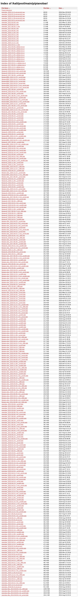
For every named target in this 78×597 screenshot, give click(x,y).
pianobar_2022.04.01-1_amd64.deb (13, 566)
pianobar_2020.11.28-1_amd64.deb (13, 534)
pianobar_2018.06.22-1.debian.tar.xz (13, 57)
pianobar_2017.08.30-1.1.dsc (11, 26)
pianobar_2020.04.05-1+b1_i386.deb (13, 556)
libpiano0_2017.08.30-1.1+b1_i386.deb (14, 211)
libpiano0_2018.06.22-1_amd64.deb (13, 170)
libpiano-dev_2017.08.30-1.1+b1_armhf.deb (15, 272)
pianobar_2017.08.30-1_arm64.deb (13, 416)
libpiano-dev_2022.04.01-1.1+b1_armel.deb (15, 229)
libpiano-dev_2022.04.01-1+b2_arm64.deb (15, 262)
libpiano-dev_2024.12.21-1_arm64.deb (14, 282)
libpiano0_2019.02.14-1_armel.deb (12, 120)
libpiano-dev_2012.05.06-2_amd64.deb (14, 361)
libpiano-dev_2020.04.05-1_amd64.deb (14, 327)
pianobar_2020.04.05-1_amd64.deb (13, 510)
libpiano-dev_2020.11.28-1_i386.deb (13, 392)
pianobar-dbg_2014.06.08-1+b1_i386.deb (15, 589)
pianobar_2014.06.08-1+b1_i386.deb (13, 428)
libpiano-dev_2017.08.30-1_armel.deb (13, 177)
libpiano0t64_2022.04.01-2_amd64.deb (14, 130)
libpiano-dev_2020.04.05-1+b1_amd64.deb (15, 353)
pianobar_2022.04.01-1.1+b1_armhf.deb (14, 473)
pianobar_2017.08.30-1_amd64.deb (13, 432)
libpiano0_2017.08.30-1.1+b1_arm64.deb (14, 95)
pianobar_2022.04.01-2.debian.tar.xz (13, 69)
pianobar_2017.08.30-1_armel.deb (12, 424)
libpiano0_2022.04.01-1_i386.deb (12, 254)
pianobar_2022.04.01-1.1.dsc (11, 45)
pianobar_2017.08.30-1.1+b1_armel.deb (14, 430)
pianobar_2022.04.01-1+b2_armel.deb (14, 479)
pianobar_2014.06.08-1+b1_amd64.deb (14, 418)
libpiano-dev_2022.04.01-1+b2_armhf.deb (15, 225)
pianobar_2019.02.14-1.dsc (10, 36)
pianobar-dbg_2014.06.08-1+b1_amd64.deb (15, 591)
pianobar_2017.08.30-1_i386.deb (12, 451)
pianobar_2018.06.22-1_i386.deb (12, 518)
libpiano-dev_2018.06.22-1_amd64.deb (14, 319)
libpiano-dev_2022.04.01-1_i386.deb (13, 396)
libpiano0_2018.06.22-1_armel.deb (12, 116)
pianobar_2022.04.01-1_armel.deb (12, 524)
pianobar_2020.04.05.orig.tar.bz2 (12, 554)
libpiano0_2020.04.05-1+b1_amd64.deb (14, 205)
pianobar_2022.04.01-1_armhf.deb (12, 522)
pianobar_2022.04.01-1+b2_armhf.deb (14, 469)
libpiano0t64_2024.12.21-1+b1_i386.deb (14, 191)
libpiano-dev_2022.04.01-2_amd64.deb (14, 260)
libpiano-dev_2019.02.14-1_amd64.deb (14, 323)
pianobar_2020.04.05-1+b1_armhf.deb (14, 457)
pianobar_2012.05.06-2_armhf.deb (12, 404)
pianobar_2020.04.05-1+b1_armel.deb (14, 465)
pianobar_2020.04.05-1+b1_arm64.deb (14, 477)
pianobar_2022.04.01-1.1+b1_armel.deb (14, 485)
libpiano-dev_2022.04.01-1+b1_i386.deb (14, 398)
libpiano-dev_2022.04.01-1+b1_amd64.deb (15, 380)
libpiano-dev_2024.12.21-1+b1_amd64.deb (15, 304)
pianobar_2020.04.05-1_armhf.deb (12, 453)
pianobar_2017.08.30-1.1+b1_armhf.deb (14, 426)
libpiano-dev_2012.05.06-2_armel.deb (13, 292)
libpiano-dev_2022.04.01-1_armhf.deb (13, 345)
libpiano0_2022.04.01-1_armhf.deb (12, 185)
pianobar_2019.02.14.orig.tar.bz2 (12, 546)
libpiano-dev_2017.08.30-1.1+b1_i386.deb (15, 306)
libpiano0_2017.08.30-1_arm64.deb (13, 75)
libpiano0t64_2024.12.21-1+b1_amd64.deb (15, 144)
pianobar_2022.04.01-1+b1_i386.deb (13, 583)
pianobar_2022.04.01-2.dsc (10, 40)
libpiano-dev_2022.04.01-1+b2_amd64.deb (15, 266)
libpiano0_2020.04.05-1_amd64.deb (13, 187)
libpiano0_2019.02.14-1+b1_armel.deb (14, 126)
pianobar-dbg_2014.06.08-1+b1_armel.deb (15, 595)
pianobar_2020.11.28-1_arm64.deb (13, 497)
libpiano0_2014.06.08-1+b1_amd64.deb (14, 369)
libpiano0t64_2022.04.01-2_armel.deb (13, 83)
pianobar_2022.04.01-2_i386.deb (12, 560)
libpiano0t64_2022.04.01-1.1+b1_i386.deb (15, 175)
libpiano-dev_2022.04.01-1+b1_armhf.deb (15, 357)
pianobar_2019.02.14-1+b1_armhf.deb (14, 445)
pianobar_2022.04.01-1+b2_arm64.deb (14, 493)
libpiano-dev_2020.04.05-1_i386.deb (13, 384)
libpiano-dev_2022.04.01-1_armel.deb (13, 341)
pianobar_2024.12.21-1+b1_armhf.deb (14, 491)
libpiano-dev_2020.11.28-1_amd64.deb (14, 365)
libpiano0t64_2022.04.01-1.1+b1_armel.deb (15, 87)
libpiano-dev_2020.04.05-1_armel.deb (13, 300)
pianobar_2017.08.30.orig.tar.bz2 (12, 514)
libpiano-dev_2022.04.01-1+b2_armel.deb (15, 223)
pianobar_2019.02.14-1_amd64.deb (13, 495)
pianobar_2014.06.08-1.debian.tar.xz (13, 49)
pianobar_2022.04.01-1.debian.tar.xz (13, 61)
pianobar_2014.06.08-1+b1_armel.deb (14, 414)
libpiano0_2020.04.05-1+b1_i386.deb (13, 235)
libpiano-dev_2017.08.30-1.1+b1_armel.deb (15, 197)
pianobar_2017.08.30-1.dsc (10, 28)
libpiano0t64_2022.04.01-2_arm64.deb (14, 97)
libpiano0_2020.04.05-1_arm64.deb (13, 146)
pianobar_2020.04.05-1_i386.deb (12, 550)
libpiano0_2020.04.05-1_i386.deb (12, 217)
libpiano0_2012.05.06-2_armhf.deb (12, 114)
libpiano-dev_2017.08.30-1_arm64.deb (14, 241)
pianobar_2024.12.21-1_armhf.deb (12, 489)
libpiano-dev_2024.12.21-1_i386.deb (13, 349)
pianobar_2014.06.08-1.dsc (10, 30)
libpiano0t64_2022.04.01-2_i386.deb (13, 166)
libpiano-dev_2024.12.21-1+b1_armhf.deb (15, 248)
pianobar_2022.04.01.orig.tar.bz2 (12, 581)
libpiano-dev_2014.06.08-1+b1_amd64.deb (15, 400)
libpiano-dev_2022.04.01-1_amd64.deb (14, 371)
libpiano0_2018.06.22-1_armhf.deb (12, 108)
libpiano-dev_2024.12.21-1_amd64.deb (14, 274)
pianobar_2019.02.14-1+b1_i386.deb (13, 540)
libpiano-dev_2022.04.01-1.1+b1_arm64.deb (15, 280)
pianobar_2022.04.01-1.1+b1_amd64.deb (15, 536)
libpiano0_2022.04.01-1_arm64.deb (13, 193)
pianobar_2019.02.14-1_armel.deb (12, 443)
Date (60, 8)
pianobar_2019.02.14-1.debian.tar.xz (13, 59)
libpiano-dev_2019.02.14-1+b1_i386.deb (14, 388)
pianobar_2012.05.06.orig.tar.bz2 (12, 520)
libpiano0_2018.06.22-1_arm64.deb (13, 134)
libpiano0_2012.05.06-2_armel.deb (12, 154)
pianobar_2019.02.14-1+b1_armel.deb (14, 447)
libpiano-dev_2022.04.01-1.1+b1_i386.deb (15, 343)
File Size (46, 8)
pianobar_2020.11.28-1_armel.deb (12, 487)
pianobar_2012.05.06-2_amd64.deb (13, 408)
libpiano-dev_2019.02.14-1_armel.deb (13, 302)
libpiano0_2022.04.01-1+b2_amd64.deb (14, 122)
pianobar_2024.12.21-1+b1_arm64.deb (14, 512)
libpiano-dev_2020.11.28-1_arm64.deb (14, 363)
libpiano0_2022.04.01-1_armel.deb (12, 183)
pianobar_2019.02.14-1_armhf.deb (12, 440)
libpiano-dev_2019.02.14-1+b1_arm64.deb (15, 329)
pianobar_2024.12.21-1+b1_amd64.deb (14, 552)
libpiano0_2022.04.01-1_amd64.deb (13, 219)
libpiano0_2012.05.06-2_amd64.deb (13, 268)
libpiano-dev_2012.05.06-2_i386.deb (13, 351)
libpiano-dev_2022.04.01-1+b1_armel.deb (15, 355)
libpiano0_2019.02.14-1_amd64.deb (13, 179)
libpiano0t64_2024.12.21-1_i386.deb (13, 168)
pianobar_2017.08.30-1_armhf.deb (12, 420)
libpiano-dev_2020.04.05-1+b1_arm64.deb (15, 339)
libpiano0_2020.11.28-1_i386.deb (12, 250)
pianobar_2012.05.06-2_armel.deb (12, 410)
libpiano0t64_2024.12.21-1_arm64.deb (14, 103)
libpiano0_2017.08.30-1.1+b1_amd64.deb (15, 160)
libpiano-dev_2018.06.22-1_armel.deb (13, 296)
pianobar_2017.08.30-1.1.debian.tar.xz (14, 65)
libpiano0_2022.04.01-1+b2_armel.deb (14, 73)
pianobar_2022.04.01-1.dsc (10, 34)
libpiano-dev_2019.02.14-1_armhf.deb (13, 298)
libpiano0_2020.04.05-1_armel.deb (12, 132)
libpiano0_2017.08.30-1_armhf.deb (12, 89)
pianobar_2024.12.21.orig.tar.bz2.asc (13, 12)
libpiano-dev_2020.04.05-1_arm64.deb (14, 325)
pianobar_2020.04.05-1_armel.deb (12, 455)
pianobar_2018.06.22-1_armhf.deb (12, 436)
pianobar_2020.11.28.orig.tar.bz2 (12, 573)
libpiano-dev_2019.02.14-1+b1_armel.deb (15, 317)
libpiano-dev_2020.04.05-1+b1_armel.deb (15, 313)
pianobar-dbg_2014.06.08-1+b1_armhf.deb (15, 593)
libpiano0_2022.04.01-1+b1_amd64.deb (14, 246)
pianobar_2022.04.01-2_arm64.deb (13, 499)
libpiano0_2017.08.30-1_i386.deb (12, 201)
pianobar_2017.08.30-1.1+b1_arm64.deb (14, 422)
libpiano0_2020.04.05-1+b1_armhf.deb (14, 150)
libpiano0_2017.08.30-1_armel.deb (12, 93)
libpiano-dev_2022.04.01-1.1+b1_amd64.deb (16, 276)
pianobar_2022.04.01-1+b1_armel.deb (14, 538)
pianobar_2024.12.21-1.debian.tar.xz (13, 67)
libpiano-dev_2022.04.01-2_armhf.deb (13, 221)
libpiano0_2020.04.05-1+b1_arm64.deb (14, 158)
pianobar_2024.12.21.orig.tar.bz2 (12, 585)
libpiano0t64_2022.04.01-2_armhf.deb (13, 79)
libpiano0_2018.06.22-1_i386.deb (12, 213)
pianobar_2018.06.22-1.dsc (10, 24)
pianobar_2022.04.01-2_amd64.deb (13, 532)
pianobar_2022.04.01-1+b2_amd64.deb (14, 528)
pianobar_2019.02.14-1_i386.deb (12, 530)
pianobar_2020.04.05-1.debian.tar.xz (13, 53)
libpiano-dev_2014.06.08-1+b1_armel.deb (15, 359)
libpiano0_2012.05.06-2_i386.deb (12, 286)
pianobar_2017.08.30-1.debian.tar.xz (13, 51)
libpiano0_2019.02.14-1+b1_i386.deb (13, 237)
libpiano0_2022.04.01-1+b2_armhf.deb (14, 71)
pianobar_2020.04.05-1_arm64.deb (13, 471)
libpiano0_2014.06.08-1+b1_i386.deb (13, 390)
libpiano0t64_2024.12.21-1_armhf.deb (13, 77)
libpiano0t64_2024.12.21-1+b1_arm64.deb (15, 110)
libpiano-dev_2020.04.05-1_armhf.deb (13, 294)
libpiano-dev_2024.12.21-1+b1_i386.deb (14, 367)
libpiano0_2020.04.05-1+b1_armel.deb (14, 148)
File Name (5, 8)
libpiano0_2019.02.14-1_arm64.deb (13, 138)
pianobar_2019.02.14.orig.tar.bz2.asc (13, 14)
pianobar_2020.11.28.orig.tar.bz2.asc (13, 18)
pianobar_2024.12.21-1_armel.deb (12, 508)
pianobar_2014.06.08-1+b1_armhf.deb (14, 412)
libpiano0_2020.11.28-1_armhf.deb (12, 164)
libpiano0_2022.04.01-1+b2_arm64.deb (14, 91)
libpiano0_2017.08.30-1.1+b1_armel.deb (14, 112)
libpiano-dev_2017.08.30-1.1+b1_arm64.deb (15, 258)
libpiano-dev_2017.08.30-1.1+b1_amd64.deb (16, 256)
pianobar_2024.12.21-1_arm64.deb (13, 505)
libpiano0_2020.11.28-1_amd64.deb (13, 209)
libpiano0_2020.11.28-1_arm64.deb (13, 181)
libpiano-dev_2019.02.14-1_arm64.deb (14, 321)
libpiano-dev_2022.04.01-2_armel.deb (13, 231)
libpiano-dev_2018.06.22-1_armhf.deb (13, 284)
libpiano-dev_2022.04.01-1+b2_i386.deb (14, 337)
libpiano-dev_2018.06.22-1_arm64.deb (14, 315)
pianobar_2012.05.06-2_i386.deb (12, 406)
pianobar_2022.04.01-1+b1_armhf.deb (14, 526)
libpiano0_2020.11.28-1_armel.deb (12, 162)
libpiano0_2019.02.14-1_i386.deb (12, 215)
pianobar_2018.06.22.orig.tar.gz (11, 587)
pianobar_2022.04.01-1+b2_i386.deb (13, 558)
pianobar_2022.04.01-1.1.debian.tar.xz (14, 63)
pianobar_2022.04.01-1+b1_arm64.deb (14, 548)
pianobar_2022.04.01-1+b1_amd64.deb (14, 570)
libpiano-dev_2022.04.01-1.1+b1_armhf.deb (15, 233)
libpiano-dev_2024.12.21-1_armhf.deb (13, 172)
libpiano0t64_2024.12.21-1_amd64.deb (14, 136)
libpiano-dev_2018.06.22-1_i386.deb (13, 378)
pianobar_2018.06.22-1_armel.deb (12, 434)
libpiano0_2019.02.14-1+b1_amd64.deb (14, 195)
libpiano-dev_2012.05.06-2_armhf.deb (13, 227)
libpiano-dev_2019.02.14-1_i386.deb (13, 382)
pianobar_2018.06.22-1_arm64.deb (13, 449)
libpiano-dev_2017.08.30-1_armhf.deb (13, 239)
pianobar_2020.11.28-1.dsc (10, 32)
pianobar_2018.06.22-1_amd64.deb (13, 483)
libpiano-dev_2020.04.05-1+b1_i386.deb (14, 386)
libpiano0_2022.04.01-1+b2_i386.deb (13, 156)
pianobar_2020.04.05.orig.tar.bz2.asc (13, 16)
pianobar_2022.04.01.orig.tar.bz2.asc (13, 20)
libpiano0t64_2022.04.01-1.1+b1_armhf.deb (15, 85)
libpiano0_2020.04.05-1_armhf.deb (12, 124)
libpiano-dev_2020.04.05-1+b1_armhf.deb (15, 311)
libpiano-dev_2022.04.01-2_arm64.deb (14, 270)
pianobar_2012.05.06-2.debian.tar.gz (13, 47)
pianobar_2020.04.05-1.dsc (10, 38)
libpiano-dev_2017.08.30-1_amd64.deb (14, 244)
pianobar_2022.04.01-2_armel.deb (12, 481)
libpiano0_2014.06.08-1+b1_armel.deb (14, 252)
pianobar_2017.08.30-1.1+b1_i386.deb (14, 461)
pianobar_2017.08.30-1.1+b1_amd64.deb (15, 438)
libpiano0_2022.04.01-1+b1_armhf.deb (14, 203)
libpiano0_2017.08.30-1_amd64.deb (13, 142)
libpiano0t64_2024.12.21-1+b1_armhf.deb (15, 99)
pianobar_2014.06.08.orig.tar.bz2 (12, 577)
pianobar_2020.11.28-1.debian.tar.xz (13, 55)
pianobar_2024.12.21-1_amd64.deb (13, 544)
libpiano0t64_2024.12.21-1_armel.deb (13, 81)
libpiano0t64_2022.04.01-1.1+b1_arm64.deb (15, 101)
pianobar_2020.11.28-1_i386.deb (12, 564)
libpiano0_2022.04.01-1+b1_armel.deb (14, 199)
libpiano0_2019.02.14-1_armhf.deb (12, 118)
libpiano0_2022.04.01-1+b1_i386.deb (13, 290)
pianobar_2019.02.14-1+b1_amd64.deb (14, 501)
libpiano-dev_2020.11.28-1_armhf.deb (13, 333)
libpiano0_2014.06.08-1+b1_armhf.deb (14, 264)
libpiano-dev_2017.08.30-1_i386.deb (13, 288)
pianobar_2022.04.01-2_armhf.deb (12, 467)
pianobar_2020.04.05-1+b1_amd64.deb (14, 516)
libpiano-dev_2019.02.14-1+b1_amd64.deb (15, 331)
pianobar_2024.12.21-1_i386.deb (12, 568)
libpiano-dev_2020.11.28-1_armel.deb (13, 335)
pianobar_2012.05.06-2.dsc (10, 22)
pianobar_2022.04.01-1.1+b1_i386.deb (14, 562)
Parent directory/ (7, 10)
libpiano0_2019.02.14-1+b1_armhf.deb (14, 128)
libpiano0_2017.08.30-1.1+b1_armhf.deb (14, 105)
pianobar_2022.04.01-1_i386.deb (12, 579)
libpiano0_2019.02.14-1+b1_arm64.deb (14, 152)
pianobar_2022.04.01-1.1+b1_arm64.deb (14, 503)
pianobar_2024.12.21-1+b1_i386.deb (13, 575)
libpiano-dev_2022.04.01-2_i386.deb (13, 347)
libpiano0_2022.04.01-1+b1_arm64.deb (14, 207)
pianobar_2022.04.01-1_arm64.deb (13, 542)
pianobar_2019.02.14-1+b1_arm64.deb (14, 463)
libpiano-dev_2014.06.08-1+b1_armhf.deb (15, 394)
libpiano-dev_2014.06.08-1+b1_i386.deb (14, 402)
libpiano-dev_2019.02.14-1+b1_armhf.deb (15, 308)
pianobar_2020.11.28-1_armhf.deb (12, 475)
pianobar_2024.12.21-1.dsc (10, 43)
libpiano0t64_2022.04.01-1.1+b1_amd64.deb (16, 140)
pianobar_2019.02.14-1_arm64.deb (13, 459)
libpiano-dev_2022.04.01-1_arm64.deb (14, 373)
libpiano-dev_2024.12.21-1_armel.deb (13, 189)
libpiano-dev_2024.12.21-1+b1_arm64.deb (15, 278)
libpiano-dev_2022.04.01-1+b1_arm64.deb (15, 375)
